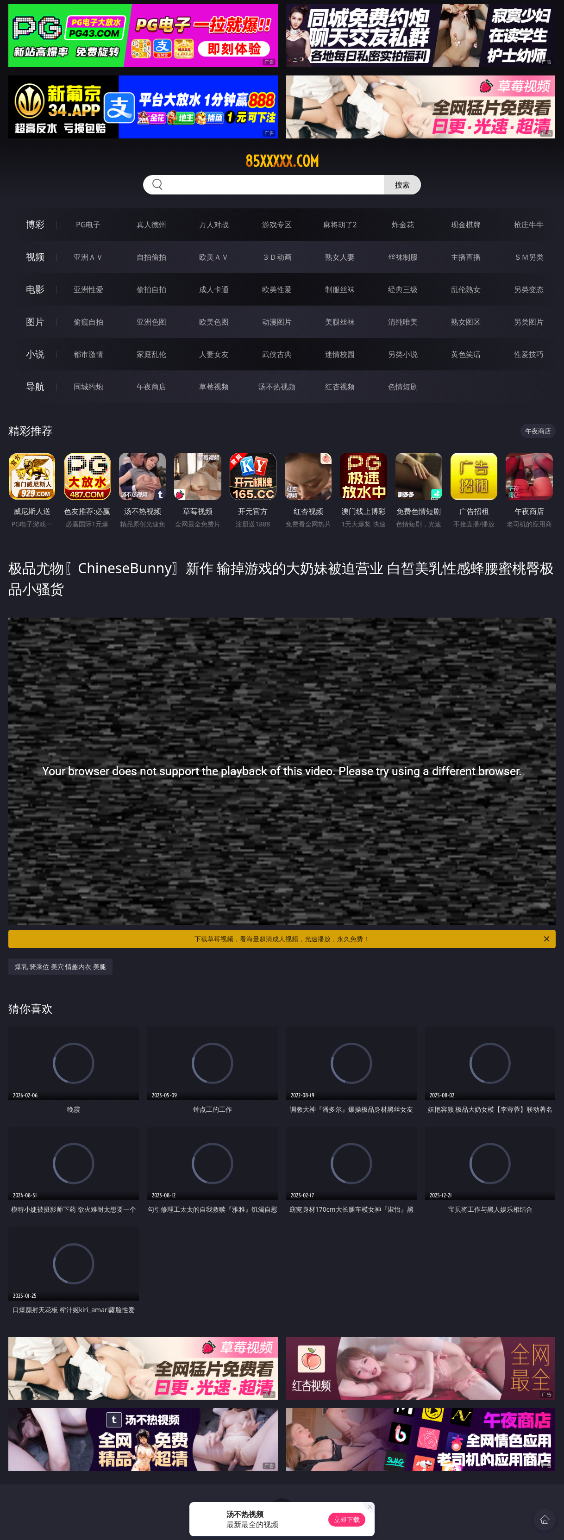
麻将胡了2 (340, 224)
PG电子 (88, 224)
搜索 (402, 185)
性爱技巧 (529, 354)
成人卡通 (214, 289)
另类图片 (529, 322)
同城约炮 (88, 387)
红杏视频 (340, 387)
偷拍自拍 (151, 289)
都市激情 (88, 354)
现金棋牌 (466, 224)
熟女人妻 (340, 257)
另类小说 (403, 354)
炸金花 (403, 224)
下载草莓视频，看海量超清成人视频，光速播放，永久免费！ (372, 939)
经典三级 (403, 289)
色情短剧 (403, 387)
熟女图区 (466, 322)
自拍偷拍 (151, 257)
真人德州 (151, 224)
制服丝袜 (340, 289)
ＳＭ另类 (529, 257)
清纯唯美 (403, 322)
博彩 (35, 224)
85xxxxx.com (282, 161)
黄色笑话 (466, 354)
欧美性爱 (277, 289)
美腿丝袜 (340, 322)
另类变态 (529, 289)
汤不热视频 (276, 387)
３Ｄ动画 (277, 257)
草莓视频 (214, 387)
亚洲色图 (151, 322)
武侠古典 (277, 354)
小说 (35, 354)
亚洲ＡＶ (88, 257)
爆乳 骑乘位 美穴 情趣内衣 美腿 (60, 966)
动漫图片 (277, 322)
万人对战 (214, 224)
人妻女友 (214, 354)
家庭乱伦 (151, 354)
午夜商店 (151, 387)
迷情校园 (340, 354)
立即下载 (347, 1519)
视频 (35, 256)
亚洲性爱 (88, 289)
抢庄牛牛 (529, 224)
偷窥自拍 (88, 322)
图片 (35, 321)
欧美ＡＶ (214, 257)
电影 (35, 289)
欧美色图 (214, 322)
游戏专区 (277, 224)
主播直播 (466, 257)
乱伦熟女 (466, 289)
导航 (35, 386)
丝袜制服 (403, 257)
